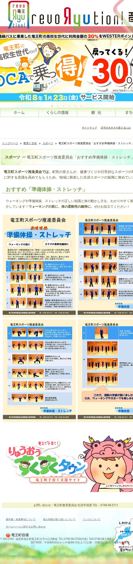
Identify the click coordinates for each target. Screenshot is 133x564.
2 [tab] (58, 106)
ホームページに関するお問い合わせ (26, 526)
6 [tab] (81, 106)
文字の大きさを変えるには (116, 127)
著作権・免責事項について (21, 519)
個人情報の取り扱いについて (59, 519)
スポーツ (47, 143)
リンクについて (91, 519)
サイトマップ (89, 127)
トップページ (10, 143)
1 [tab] (52, 106)
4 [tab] (69, 106)
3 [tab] (64, 106)
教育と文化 (30, 143)
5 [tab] (75, 106)
